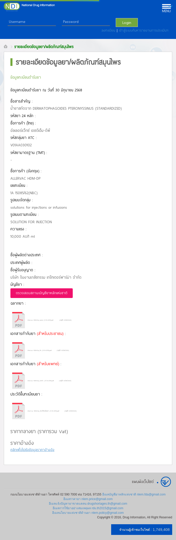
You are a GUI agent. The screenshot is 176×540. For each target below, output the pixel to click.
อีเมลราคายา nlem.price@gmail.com (88, 499)
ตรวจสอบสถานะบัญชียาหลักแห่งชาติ (41, 292)
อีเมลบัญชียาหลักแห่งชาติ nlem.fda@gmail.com (134, 494)
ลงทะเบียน (109, 30)
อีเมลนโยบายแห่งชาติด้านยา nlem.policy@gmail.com (88, 513)
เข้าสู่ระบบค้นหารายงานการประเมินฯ (143, 30)
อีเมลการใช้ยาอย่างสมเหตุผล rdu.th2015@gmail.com (88, 508)
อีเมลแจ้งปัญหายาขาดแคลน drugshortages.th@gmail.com (88, 503)
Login (126, 22)
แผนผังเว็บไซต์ (143, 481)
